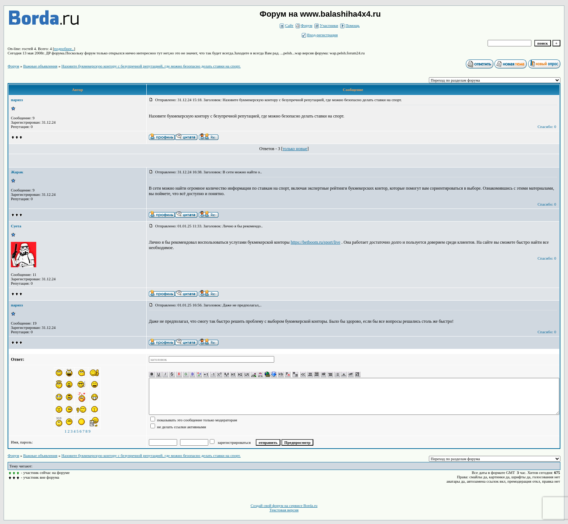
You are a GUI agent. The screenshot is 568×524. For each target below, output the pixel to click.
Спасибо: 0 (547, 126)
